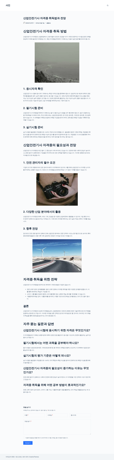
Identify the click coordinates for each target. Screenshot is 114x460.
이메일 (50, 415)
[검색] (107, 5)
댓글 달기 (28, 421)
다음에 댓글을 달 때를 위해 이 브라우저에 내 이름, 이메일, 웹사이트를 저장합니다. (47, 438)
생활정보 (48, 23)
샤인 (8, 5)
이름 (26, 415)
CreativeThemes (34, 457)
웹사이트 (73, 415)
